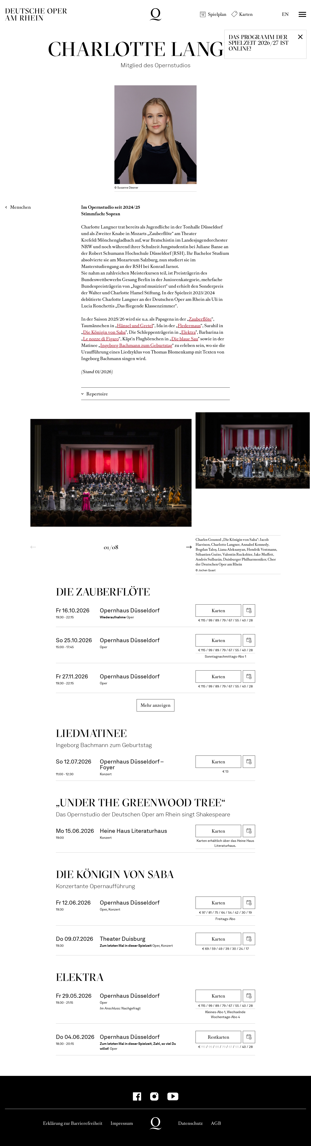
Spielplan (217, 14)
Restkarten (218, 1037)
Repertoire (97, 394)
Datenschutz (190, 1123)
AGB (216, 1123)
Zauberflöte (200, 319)
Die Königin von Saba (104, 332)
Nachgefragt (131, 1008)
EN (285, 14)
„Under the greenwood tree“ (140, 802)
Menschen (20, 207)
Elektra (188, 332)
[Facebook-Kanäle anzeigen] (137, 1096)
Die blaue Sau (184, 339)
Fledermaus (189, 326)
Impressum (122, 1123)
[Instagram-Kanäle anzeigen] (154, 1096)
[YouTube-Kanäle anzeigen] (172, 1096)
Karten (246, 14)
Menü (302, 14)
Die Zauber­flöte (103, 591)
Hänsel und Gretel (135, 326)
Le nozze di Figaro (101, 339)
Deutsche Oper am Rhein (36, 14)
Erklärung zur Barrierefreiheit (72, 1123)
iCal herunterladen (249, 610)
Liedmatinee (91, 733)
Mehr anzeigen (156, 705)
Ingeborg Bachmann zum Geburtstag (136, 345)
